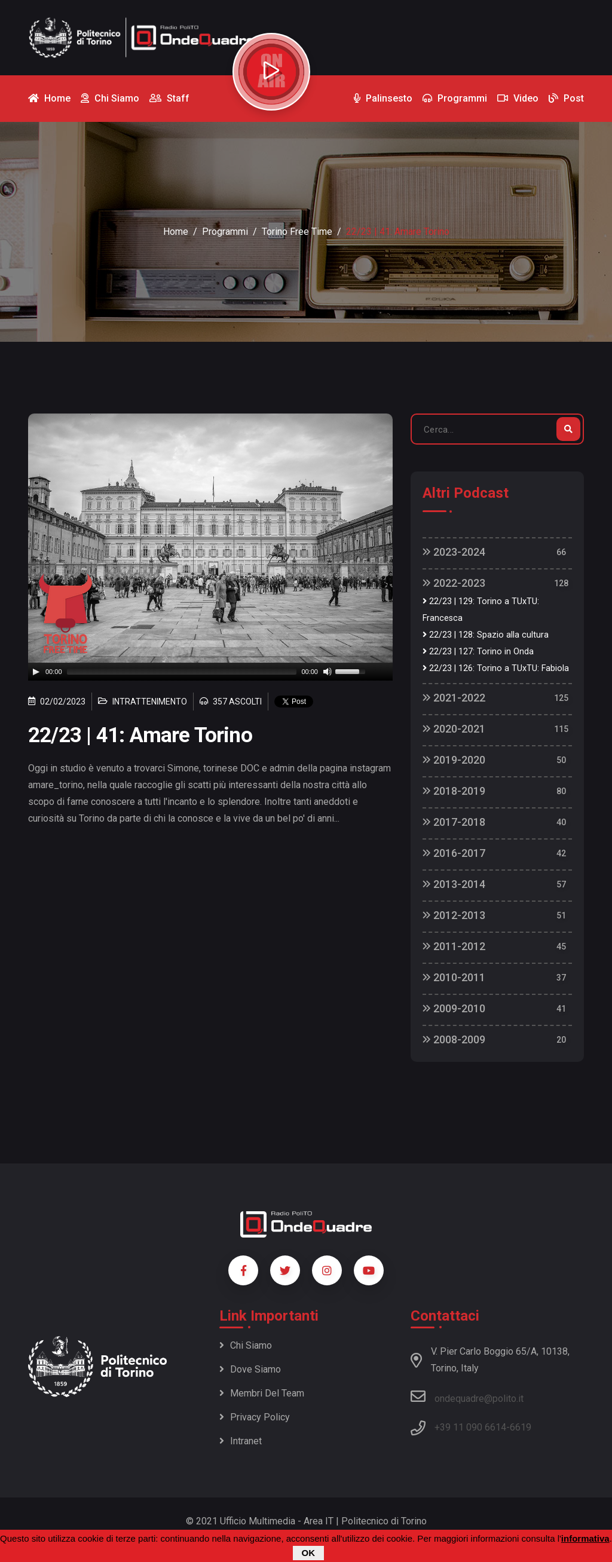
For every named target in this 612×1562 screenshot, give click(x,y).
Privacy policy (254, 1417)
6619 (520, 1427)
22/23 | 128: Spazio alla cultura (486, 635)
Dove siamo (250, 1369)
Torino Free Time (297, 231)
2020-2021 (454, 728)
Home (175, 231)
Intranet (240, 1441)
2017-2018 (454, 822)
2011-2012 (454, 946)
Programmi (225, 231)
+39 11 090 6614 (470, 1427)
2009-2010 (454, 1008)
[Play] (36, 671)
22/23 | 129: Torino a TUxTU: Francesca (481, 609)
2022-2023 (454, 583)
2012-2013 (454, 915)
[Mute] (327, 671)
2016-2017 (454, 853)
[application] (210, 672)
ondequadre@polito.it (467, 1396)
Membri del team (261, 1393)
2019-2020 (454, 760)
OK (309, 1553)
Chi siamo (245, 1345)
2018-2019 (454, 791)
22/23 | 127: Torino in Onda (478, 652)
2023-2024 (454, 552)
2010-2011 (454, 977)
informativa (585, 1538)
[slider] (182, 672)
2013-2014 (454, 884)
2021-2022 (454, 697)
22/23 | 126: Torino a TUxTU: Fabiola (496, 668)
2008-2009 (454, 1039)
